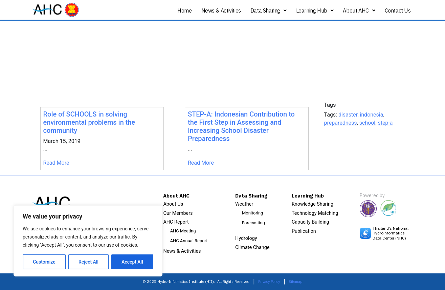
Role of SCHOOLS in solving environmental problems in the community (89, 122)
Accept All (132, 262)
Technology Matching (315, 213)
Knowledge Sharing (312, 204)
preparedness (340, 123)
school (367, 123)
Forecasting (253, 222)
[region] (88, 240)
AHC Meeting (183, 230)
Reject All (88, 262)
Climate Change (252, 247)
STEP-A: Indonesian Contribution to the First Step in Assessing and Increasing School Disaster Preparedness (241, 126)
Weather (244, 204)
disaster (347, 114)
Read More (56, 163)
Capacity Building (310, 222)
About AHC (359, 10)
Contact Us (398, 10)
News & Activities (221, 10)
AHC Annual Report (188, 240)
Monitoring (252, 212)
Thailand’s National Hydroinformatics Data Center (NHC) (390, 233)
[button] (268, 10)
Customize (44, 262)
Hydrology (246, 238)
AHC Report (175, 222)
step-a (385, 123)
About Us (173, 204)
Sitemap (296, 281)
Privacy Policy (269, 281)
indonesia (371, 114)
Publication (304, 231)
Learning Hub (315, 10)
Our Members (178, 213)
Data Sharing (268, 10)
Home (184, 10)
